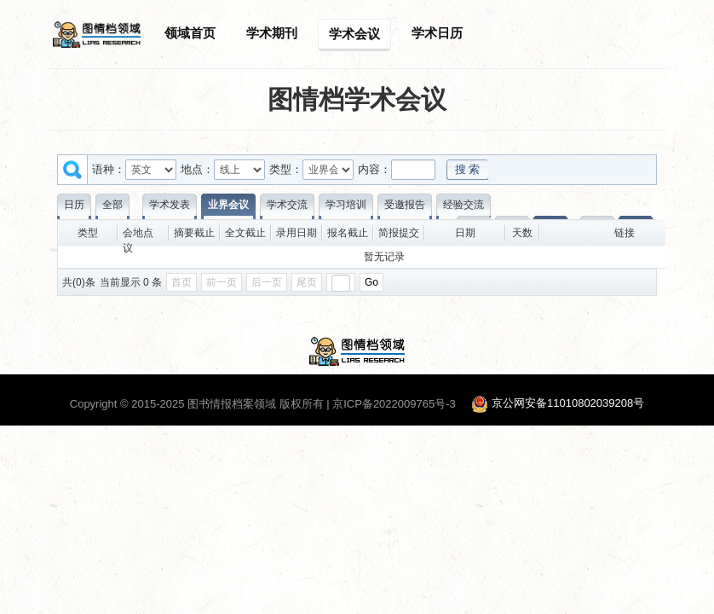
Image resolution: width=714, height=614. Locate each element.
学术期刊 (271, 33)
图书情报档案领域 (231, 403)
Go (371, 282)
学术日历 (437, 33)
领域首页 (190, 33)
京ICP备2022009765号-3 (394, 403)
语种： (108, 169)
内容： (374, 169)
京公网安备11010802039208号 (568, 403)
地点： (197, 169)
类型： (285, 169)
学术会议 (354, 33)
